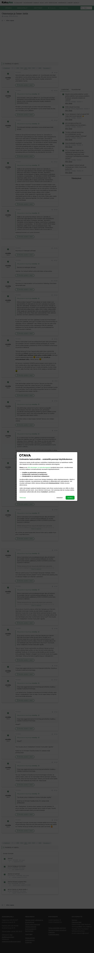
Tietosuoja (22, 497)
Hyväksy (70, 497)
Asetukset (59, 497)
